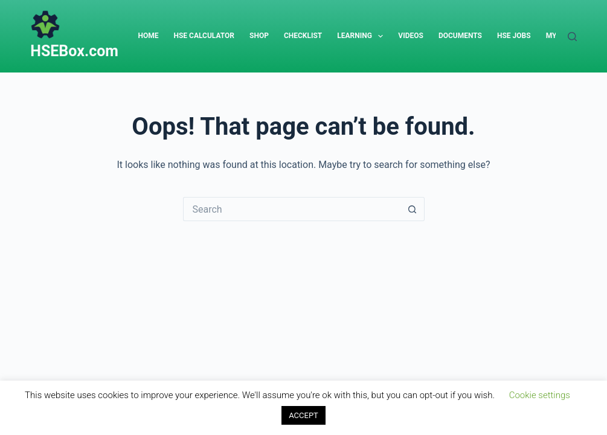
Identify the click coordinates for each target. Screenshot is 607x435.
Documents (460, 35)
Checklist (303, 35)
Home (148, 35)
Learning (362, 36)
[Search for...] (291, 209)
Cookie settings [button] (539, 395)
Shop (259, 35)
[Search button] (412, 209)
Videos (410, 35)
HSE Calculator (203, 35)
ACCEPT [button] (303, 415)
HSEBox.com (74, 51)
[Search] (572, 36)
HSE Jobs (514, 35)
